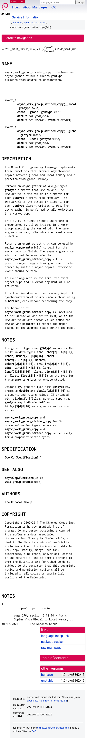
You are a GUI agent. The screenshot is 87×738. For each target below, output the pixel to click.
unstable (47, 680)
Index (16, 7)
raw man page (51, 647)
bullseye (17, 22)
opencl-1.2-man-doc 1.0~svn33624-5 (47, 700)
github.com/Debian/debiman (53, 727)
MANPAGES (17, 1)
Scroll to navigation (18, 38)
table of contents (55, 658)
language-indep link (55, 636)
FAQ (53, 7)
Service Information (26, 17)
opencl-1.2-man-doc (35, 22)
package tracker (52, 642)
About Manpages (35, 7)
